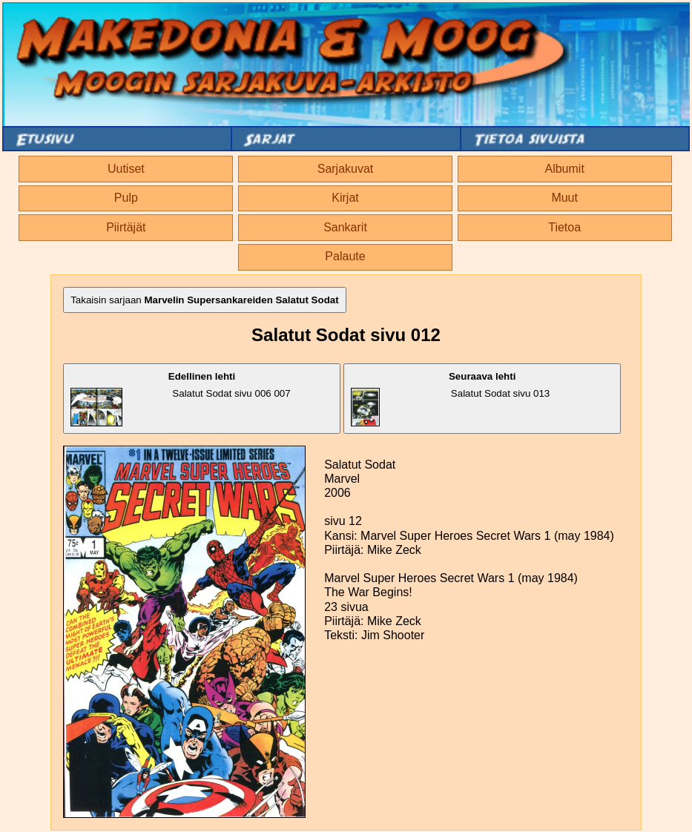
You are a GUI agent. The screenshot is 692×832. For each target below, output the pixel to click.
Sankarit (345, 227)
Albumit (564, 168)
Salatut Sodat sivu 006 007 (180, 398)
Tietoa (564, 227)
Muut (564, 197)
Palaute (345, 256)
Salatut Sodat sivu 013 (450, 398)
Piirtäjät (125, 227)
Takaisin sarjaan (204, 300)
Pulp (126, 197)
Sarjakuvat (345, 168)
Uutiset (126, 168)
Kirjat (345, 197)
